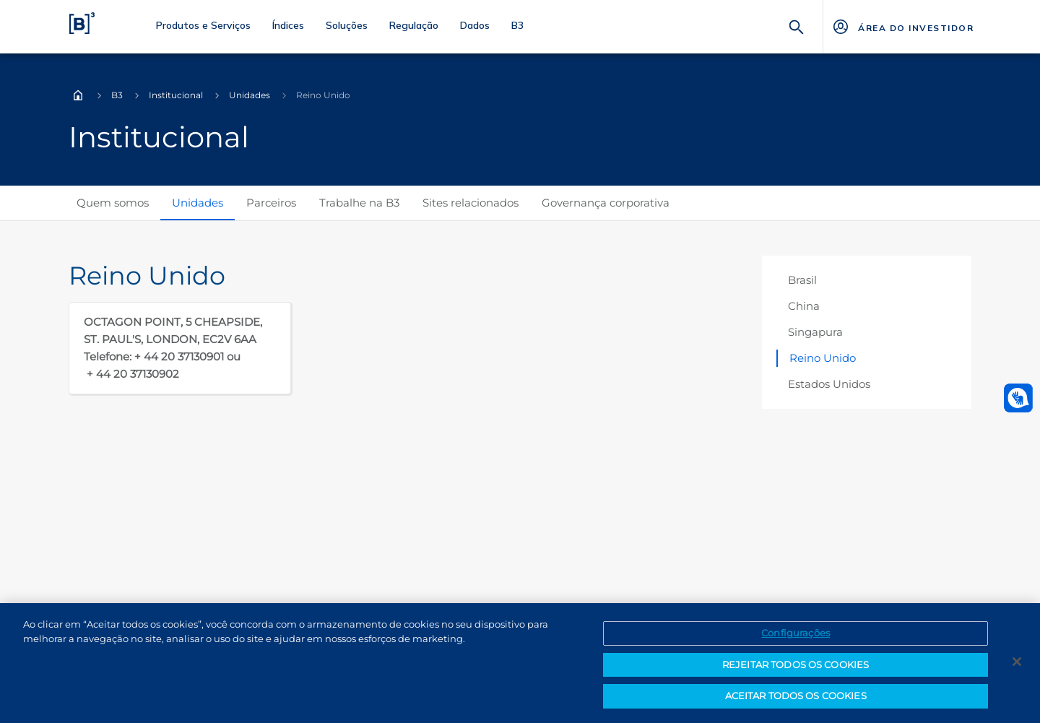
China (804, 306)
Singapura (815, 332)
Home (78, 95)
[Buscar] (797, 26)
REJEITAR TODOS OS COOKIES (795, 664)
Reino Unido (822, 358)
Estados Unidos (829, 384)
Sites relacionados (470, 202)
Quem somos (113, 202)
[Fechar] (1017, 661)
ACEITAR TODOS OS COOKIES (796, 695)
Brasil (802, 280)
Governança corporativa (606, 202)
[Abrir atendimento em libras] (1018, 398)
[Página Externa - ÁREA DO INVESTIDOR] (902, 26)
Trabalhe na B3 (359, 202)
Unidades (249, 95)
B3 (117, 95)
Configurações (795, 632)
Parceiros (271, 202)
